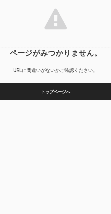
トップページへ (55, 91)
